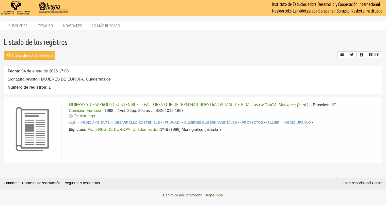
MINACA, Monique (277, 105)
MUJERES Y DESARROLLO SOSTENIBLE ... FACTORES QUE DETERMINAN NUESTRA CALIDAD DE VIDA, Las (163, 104)
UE (73, 122)
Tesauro (45, 25)
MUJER (273, 122)
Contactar (11, 183)
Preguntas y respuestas (82, 183)
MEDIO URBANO (297, 122)
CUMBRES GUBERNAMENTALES (210, 122)
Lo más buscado (106, 25)
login (219, 195)
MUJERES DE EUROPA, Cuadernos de (122, 129)
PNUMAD (172, 122)
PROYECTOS (252, 122)
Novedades (72, 25)
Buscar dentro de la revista (29, 55)
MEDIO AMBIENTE (95, 122)
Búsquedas (18, 25)
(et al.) (302, 105)
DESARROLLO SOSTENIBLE (137, 122)
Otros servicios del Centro (362, 183)
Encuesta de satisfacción (41, 183)
